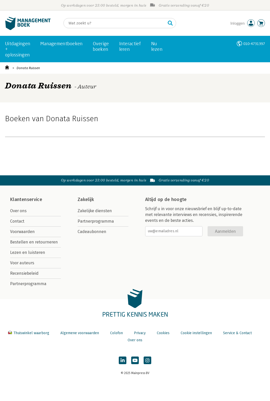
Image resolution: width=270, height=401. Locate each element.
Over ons (18, 210)
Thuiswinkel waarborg (29, 333)
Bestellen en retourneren (34, 242)
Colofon (116, 333)
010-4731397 (254, 43)
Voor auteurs (22, 262)
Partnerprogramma (28, 283)
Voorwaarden (22, 231)
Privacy (140, 333)
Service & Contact (237, 333)
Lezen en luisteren (27, 252)
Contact (17, 221)
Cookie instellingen (196, 333)
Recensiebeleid (24, 273)
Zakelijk (86, 199)
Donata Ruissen (28, 68)
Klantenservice (26, 199)
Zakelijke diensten (95, 210)
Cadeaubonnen (92, 231)
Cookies (163, 333)
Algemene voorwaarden (79, 333)
